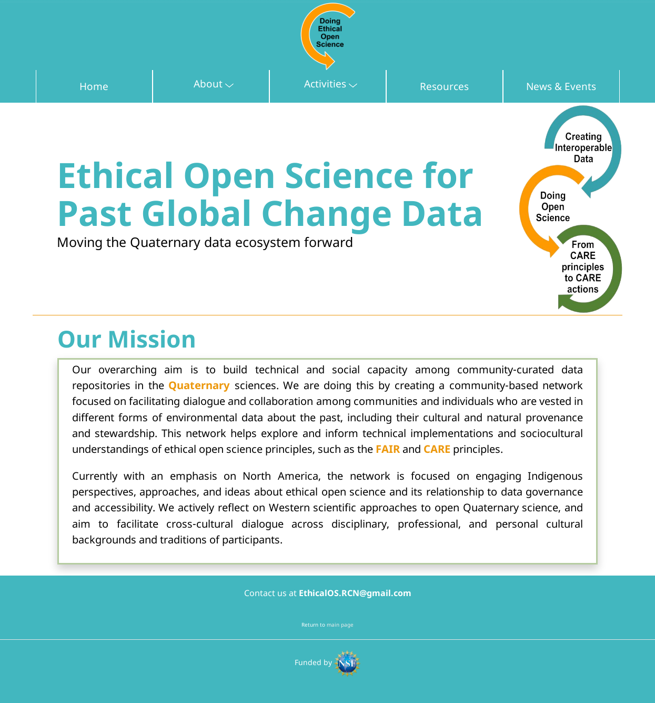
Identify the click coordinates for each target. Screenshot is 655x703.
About (219, 82)
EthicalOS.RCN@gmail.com (355, 593)
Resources (444, 86)
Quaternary (199, 385)
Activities (336, 82)
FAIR (388, 448)
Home (93, 86)
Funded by (327, 662)
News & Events (561, 86)
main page (340, 624)
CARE (437, 448)
